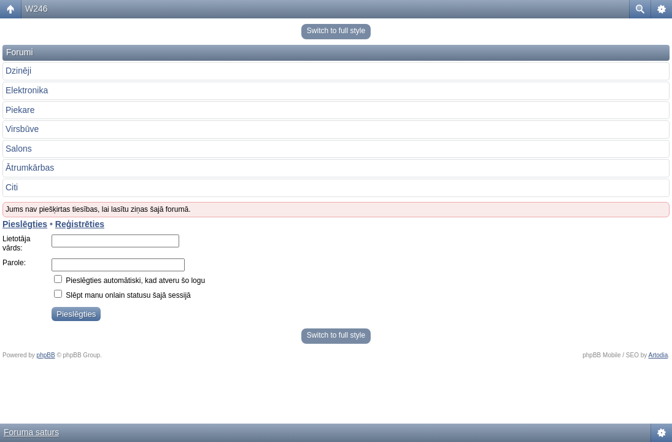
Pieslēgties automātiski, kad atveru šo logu (129, 280)
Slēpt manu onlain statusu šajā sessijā (122, 295)
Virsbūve (22, 129)
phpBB (46, 355)
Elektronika (27, 90)
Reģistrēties (79, 224)
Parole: (14, 262)
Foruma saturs (31, 432)
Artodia (658, 355)
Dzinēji (18, 71)
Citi (12, 187)
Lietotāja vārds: (16, 244)
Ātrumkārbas (30, 168)
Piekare (20, 110)
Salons (19, 148)
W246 (36, 9)
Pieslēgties (24, 224)
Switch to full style (336, 30)
